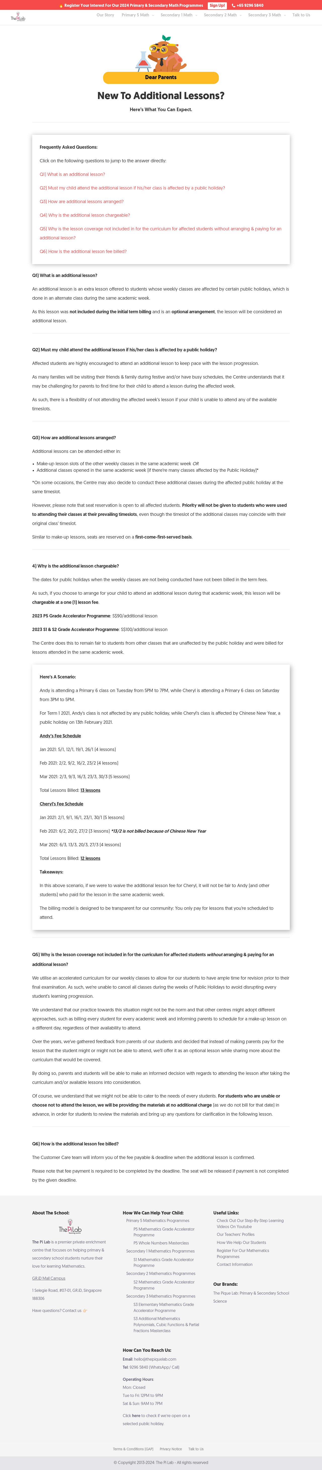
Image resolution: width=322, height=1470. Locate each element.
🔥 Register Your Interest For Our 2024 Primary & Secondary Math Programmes (131, 6)
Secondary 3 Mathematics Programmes (160, 1297)
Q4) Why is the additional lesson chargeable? (85, 215)
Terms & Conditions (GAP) (133, 1449)
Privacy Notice (171, 1449)
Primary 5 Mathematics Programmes (157, 1221)
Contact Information (235, 1265)
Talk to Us (196, 1449)
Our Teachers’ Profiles (236, 1235)
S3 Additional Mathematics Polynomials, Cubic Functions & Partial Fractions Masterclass (166, 1325)
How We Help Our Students (241, 1243)
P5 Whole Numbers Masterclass (161, 1243)
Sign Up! (217, 6)
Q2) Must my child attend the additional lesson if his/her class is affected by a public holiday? (132, 188)
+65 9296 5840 (250, 6)
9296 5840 (139, 1368)
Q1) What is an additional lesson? (72, 174)
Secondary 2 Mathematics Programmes (160, 1274)
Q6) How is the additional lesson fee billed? (83, 251)
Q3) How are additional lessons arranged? (82, 202)
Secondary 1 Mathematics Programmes (160, 1251)
